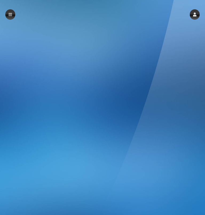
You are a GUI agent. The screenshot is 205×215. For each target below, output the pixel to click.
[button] (195, 14)
